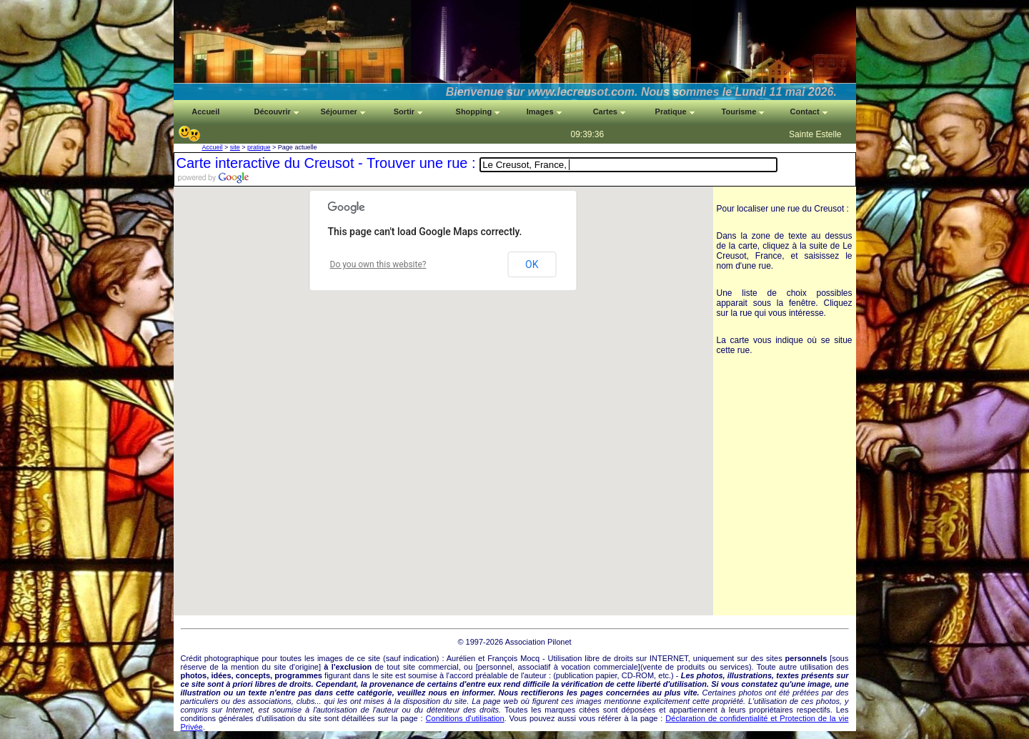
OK (531, 264)
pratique (259, 147)
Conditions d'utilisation (465, 718)
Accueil (212, 147)
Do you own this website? (378, 264)
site (235, 147)
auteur (536, 675)
